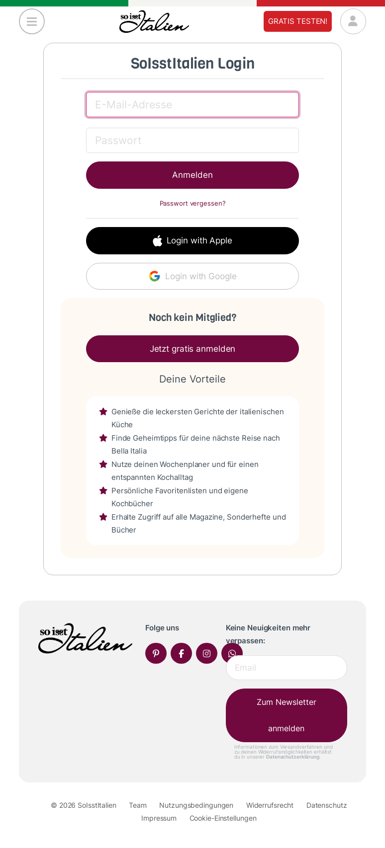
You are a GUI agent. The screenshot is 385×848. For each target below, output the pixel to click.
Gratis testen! (297, 21)
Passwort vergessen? (193, 203)
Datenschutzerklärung (292, 757)
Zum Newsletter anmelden (286, 715)
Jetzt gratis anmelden (193, 349)
